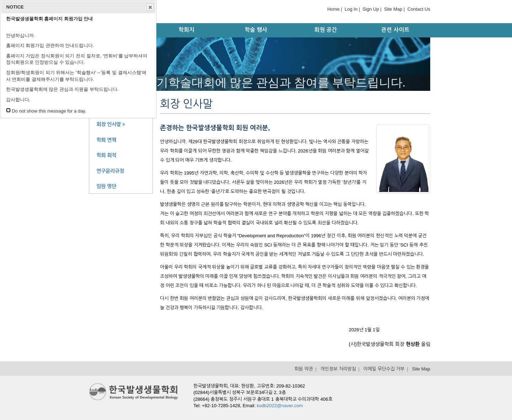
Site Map (393, 9)
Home (333, 9)
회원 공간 (325, 30)
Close (149, 7)
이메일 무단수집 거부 (383, 369)
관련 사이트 (395, 30)
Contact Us (418, 9)
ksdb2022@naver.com (280, 405)
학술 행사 (256, 30)
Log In (351, 9)
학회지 (186, 30)
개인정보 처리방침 (338, 369)
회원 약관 (303, 369)
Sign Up (371, 9)
